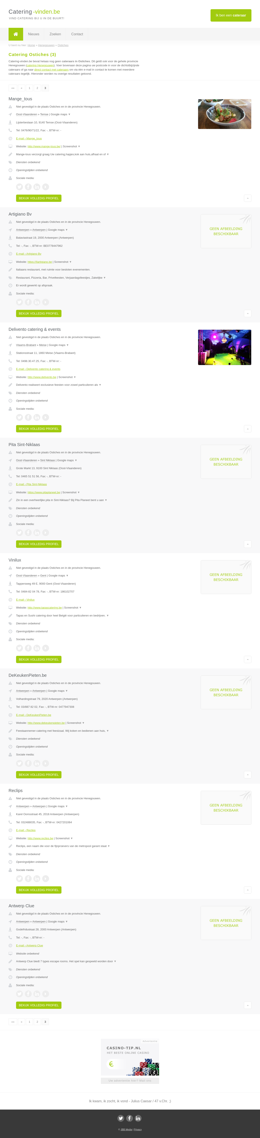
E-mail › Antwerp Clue (29, 945)
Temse (44, 114)
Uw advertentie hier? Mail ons (130, 1080)
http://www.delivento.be (42, 377)
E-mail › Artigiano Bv (28, 253)
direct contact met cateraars (51, 69)
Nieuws (33, 34)
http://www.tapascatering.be (45, 607)
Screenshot (71, 146)
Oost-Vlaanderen (26, 114)
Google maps (61, 114)
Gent (43, 575)
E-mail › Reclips (26, 830)
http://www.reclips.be (40, 838)
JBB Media (126, 1129)
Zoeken (55, 34)
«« (12, 88)
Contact (77, 34)
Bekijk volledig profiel (39, 198)
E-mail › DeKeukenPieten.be (33, 715)
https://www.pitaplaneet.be (44, 492)
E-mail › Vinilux (25, 599)
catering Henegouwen (40, 65)
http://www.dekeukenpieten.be (46, 722)
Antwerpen (22, 229)
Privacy (138, 1129)
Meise (43, 345)
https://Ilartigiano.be (40, 261)
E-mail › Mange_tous (29, 138)
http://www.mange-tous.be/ (44, 146)
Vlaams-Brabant (26, 345)
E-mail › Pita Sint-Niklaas (31, 484)
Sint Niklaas (47, 460)
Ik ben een (231, 15)
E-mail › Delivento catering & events (38, 369)
